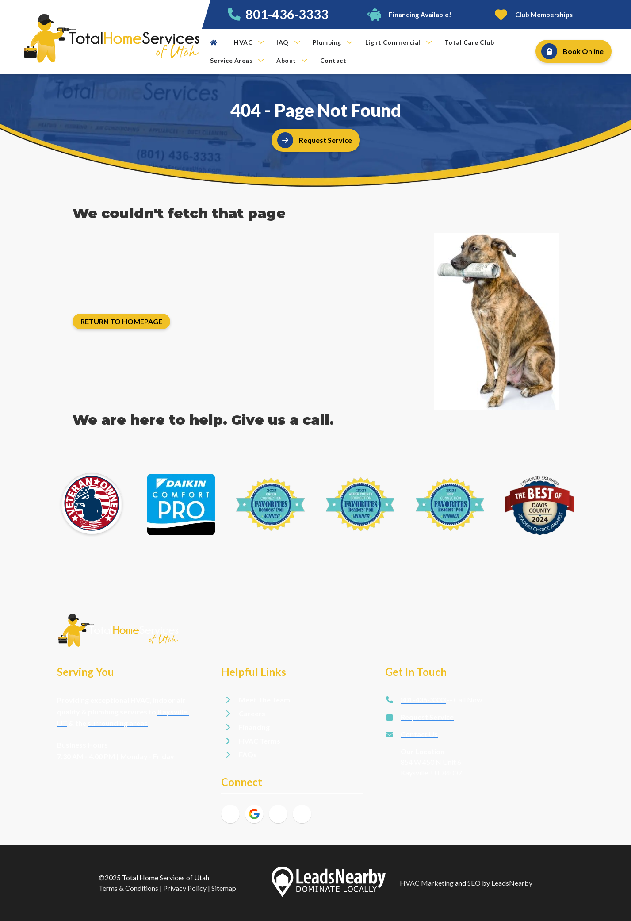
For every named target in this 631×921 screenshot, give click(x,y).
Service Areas (237, 60)
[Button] (409, 14)
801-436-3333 (287, 14)
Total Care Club (469, 42)
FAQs (248, 754)
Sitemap (223, 888)
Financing (254, 727)
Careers (252, 713)
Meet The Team (264, 699)
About (291, 60)
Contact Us (419, 734)
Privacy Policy (185, 888)
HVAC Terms (259, 741)
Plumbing (332, 42)
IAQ (288, 42)
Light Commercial (398, 42)
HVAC (249, 42)
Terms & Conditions (128, 888)
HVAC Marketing (427, 883)
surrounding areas (118, 723)
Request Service (427, 717)
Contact (333, 60)
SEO (474, 883)
